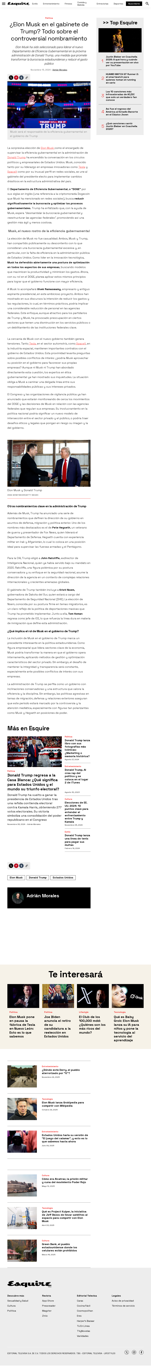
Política (49, 18)
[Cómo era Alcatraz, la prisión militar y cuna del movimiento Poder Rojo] (22, 1185)
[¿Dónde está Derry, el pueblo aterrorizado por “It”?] (22, 1076)
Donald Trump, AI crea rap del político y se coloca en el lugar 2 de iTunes (76, 776)
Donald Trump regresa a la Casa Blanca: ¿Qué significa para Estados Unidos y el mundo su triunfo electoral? (33, 782)
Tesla (81, 167)
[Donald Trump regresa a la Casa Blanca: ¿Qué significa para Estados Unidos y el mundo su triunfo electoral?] (34, 751)
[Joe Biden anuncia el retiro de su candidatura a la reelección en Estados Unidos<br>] (58, 996)
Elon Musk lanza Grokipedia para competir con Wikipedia (63, 1104)
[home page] (18, 3)
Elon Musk (48, 148)
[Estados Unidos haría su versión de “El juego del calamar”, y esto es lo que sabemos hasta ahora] (22, 1142)
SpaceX (12, 171)
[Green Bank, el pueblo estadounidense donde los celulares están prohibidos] (22, 1251)
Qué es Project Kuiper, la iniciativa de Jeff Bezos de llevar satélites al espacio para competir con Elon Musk (65, 1216)
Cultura (68, 799)
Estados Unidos (63, 877)
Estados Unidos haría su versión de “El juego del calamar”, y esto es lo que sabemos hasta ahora (65, 1138)
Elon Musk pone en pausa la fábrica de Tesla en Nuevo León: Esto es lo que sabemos (22, 1026)
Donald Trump (16, 157)
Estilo (35, 3)
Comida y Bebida (81, 3)
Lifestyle (83, 1012)
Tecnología (120, 1012)
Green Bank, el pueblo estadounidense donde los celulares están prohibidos (59, 1247)
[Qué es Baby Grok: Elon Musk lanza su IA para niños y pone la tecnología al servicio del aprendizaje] (128, 996)
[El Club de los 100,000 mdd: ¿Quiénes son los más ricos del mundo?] (93, 996)
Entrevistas (102, 3)
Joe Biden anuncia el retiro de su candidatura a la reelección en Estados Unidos (57, 1026)
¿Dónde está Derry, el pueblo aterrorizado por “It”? (61, 1071)
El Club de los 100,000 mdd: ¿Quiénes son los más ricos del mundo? (92, 1025)
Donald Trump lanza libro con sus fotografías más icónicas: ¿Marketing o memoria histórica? (77, 748)
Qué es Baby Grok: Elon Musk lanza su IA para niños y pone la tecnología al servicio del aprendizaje (126, 1028)
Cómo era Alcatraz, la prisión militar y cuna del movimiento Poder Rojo (65, 1180)
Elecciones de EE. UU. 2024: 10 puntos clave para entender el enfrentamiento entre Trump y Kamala (76, 812)
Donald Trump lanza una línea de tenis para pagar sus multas (77, 840)
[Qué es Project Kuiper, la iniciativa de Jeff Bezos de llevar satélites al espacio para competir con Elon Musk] (22, 1218)
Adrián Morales (59, 69)
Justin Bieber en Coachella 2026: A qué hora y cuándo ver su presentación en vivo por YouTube (122, 61)
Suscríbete (134, 3)
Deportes (118, 3)
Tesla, (32, 343)
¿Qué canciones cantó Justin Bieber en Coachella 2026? (121, 126)
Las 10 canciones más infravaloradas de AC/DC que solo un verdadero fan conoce (121, 96)
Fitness (68, 3)
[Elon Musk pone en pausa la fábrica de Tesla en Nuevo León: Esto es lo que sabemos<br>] (23, 996)
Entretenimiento (51, 3)
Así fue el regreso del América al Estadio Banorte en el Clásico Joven (122, 111)
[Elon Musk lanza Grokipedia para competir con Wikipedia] (22, 1109)
